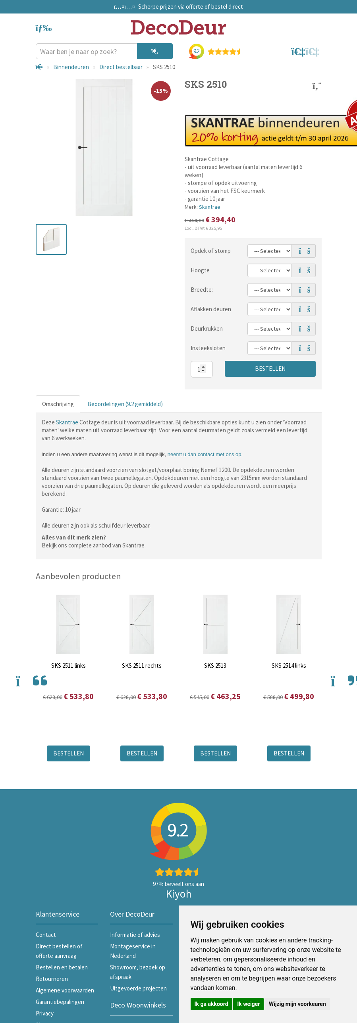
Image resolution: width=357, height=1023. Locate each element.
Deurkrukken (207, 328)
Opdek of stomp (211, 250)
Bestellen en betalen (62, 967)
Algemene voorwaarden (65, 990)
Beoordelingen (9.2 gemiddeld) (125, 404)
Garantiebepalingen (60, 1002)
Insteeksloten (208, 348)
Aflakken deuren (211, 309)
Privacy (45, 1013)
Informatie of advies (135, 934)
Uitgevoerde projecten (138, 988)
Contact (46, 934)
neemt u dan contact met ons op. (205, 454)
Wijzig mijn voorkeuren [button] (297, 1004)
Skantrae (209, 206)
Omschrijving (58, 404)
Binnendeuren (71, 67)
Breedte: (202, 289)
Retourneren (52, 979)
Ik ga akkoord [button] (211, 1004)
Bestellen (270, 368)
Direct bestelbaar (121, 67)
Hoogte (200, 270)
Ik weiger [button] (248, 1004)
